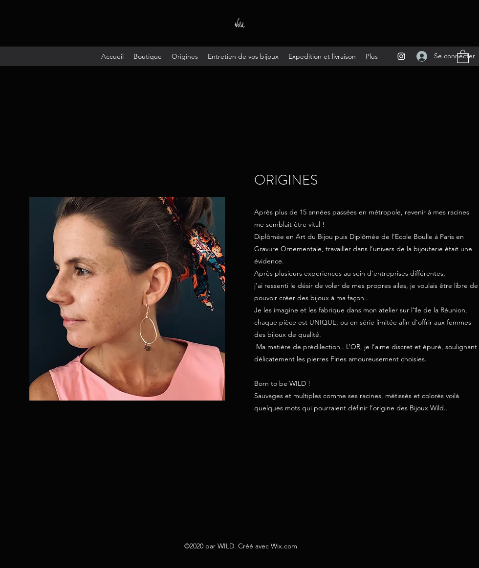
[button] (463, 56)
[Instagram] (401, 56)
